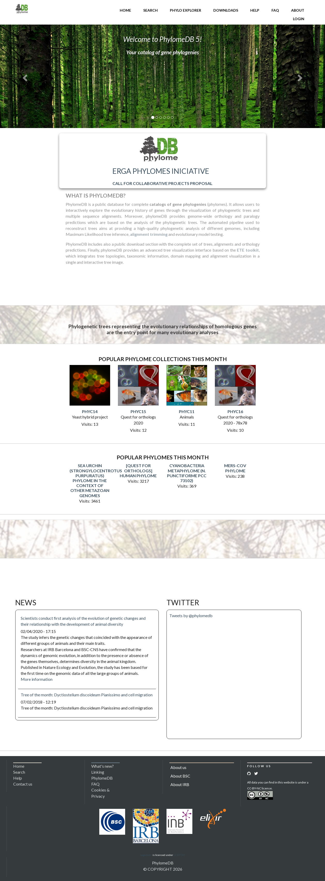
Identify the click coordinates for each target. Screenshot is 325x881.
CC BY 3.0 (179, 854)
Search (150, 10)
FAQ (275, 10)
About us (178, 767)
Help (254, 10)
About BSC (180, 775)
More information (36, 679)
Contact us (22, 783)
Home (125, 10)
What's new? (102, 766)
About (297, 10)
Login (298, 19)
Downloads (225, 10)
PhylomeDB (162, 862)
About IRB (179, 784)
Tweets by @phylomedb (191, 615)
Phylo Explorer (185, 10)
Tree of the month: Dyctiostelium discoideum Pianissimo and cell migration (87, 694)
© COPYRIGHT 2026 (162, 869)
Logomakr (146, 854)
